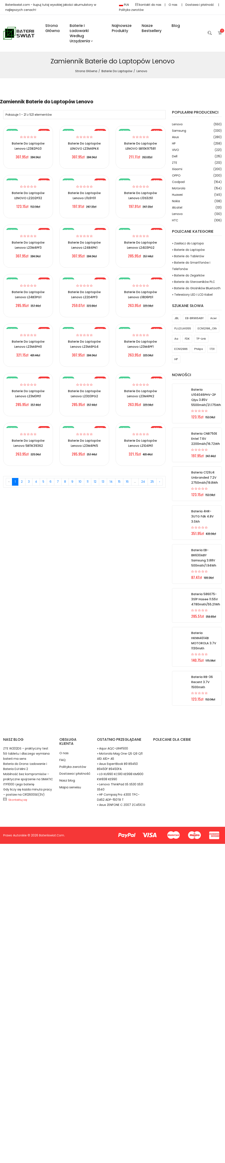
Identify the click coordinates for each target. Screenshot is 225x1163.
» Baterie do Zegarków (188, 275)
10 (80, 481)
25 (152, 481)
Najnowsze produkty (122, 28)
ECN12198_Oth (207, 328)
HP (197, 143)
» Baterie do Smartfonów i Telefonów (191, 265)
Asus (197, 137)
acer (213, 318)
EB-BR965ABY (194, 318)
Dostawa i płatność (200, 5)
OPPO (197, 175)
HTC (197, 220)
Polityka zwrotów (131, 10)
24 (143, 481)
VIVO (197, 150)
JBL (176, 318)
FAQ (62, 760)
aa (176, 339)
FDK (187, 339)
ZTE (197, 162)
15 (119, 481)
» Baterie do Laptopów (188, 250)
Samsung (197, 130)
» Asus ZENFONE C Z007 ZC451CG (121, 805)
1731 (212, 349)
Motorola (197, 188)
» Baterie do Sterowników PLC (193, 282)
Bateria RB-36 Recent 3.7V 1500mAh (202, 682)
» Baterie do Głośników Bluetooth (196, 288)
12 (95, 481)
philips (198, 349)
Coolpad (197, 182)
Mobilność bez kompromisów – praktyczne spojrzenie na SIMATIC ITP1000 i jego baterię (28, 779)
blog (176, 25)
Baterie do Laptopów (116, 71)
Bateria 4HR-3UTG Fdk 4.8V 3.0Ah (202, 516)
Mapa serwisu (70, 787)
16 (127, 481)
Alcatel (197, 207)
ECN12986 (181, 349)
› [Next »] (159, 481)
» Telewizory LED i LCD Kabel (192, 294)
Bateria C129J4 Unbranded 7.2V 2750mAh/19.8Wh (204, 477)
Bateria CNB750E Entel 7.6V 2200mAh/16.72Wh (205, 438)
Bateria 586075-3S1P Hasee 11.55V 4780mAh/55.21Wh (205, 599)
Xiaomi (197, 169)
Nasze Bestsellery (152, 28)
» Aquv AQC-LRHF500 (112, 748)
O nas (173, 5)
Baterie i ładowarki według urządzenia (81, 33)
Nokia (197, 201)
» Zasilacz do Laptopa (188, 243)
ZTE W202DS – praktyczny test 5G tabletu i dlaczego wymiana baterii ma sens (26, 753)
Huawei (197, 194)
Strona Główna (52, 28)
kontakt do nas (148, 5)
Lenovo (197, 124)
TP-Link (201, 339)
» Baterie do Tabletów (188, 256)
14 (111, 481)
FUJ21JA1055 (182, 328)
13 (103, 481)
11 (87, 481)
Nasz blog (67, 780)
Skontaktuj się (17, 800)
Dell (197, 156)
